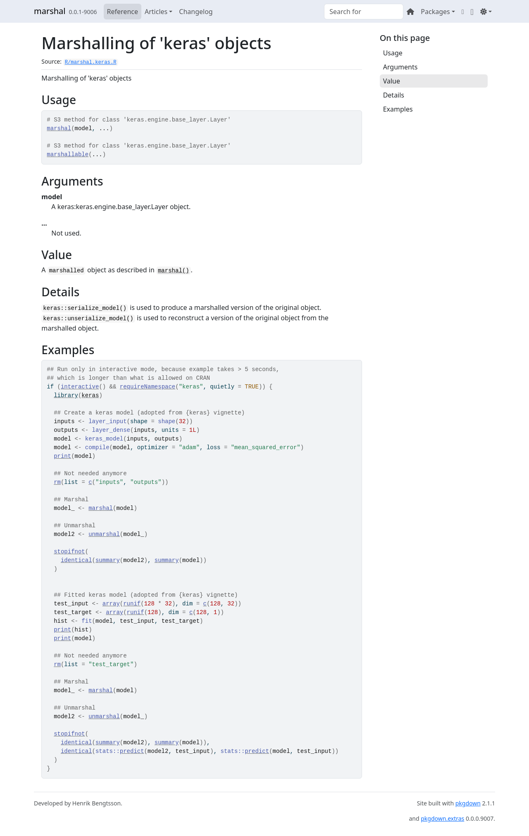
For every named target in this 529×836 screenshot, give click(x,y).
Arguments (400, 66)
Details (393, 95)
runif (132, 603)
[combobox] (363, 11)
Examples (398, 109)
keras (90, 395)
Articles (156, 11)
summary (107, 560)
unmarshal (104, 534)
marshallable (67, 154)
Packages (435, 11)
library (66, 395)
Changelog (195, 11)
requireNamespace (147, 386)
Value (391, 81)
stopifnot (69, 551)
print (62, 456)
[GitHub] (472, 11)
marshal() (173, 270)
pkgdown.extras (442, 818)
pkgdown (468, 803)
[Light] (486, 11)
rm (57, 482)
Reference (122, 11)
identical (76, 560)
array (111, 603)
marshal (50, 11)
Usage (393, 52)
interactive (80, 386)
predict (132, 751)
